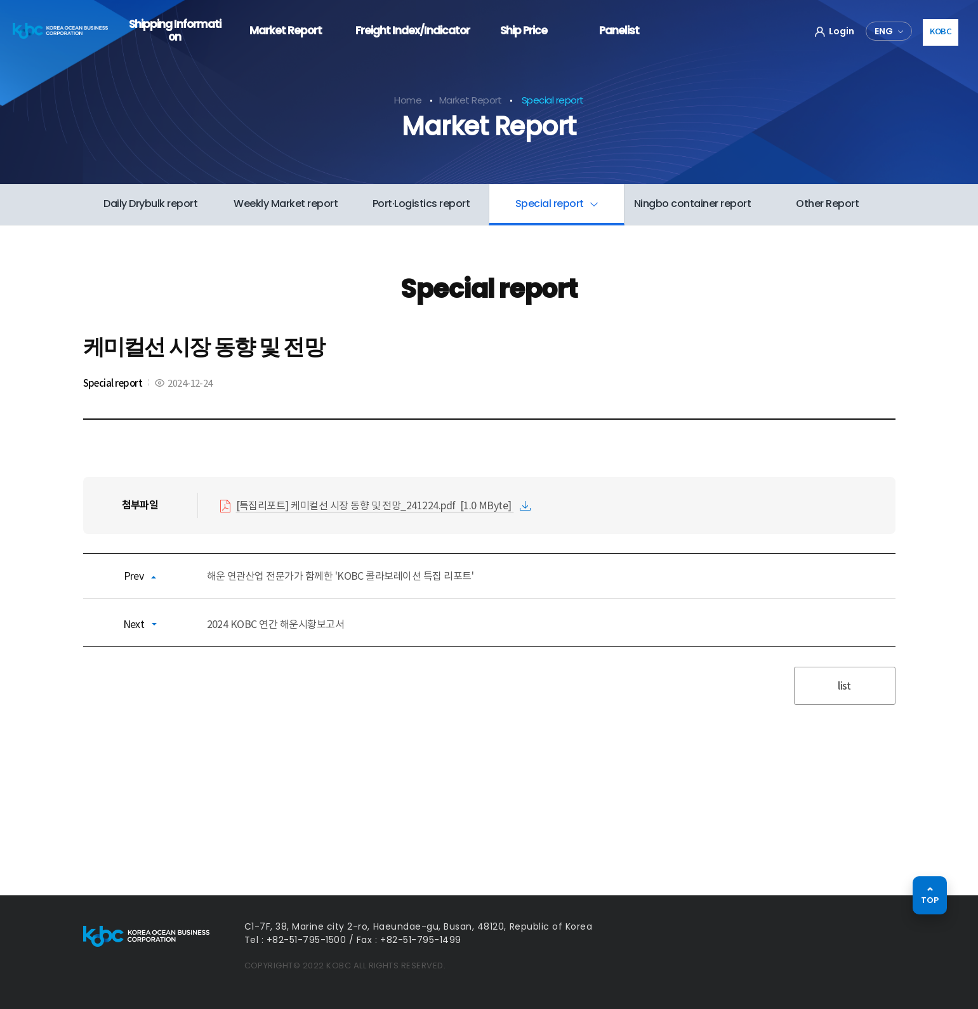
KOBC (940, 31)
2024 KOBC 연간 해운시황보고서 (276, 624)
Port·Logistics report (421, 203)
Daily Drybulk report (150, 203)
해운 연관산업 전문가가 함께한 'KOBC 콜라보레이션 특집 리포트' (340, 576)
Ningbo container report (692, 203)
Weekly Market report (286, 203)
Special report (550, 203)
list (844, 685)
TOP (930, 900)
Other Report (827, 203)
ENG (884, 31)
